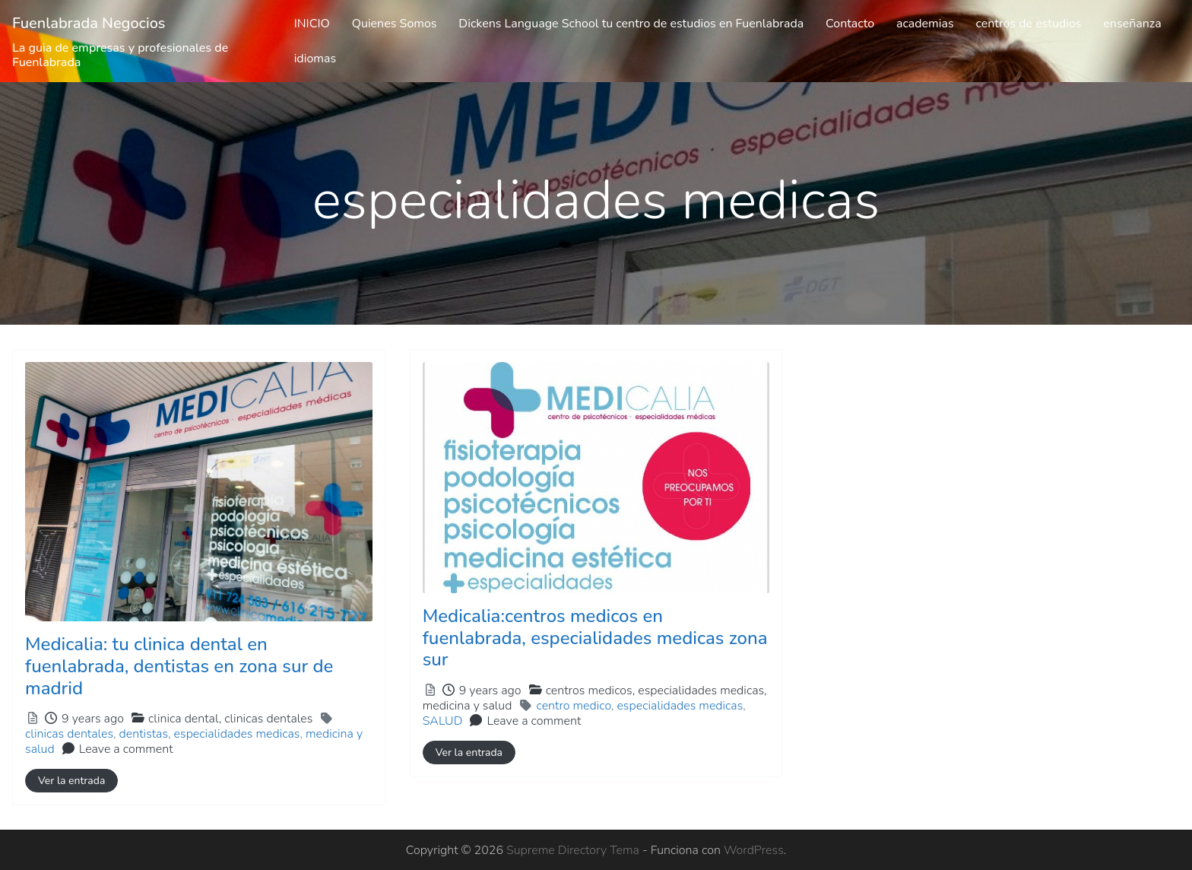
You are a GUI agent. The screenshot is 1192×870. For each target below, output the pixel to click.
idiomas (315, 58)
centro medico (573, 705)
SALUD (443, 721)
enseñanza (1132, 23)
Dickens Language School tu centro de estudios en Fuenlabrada (631, 23)
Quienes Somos (394, 23)
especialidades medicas (237, 734)
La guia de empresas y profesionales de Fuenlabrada (120, 55)
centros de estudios (1028, 23)
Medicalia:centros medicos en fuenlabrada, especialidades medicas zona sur (595, 638)
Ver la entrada (71, 780)
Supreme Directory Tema (574, 850)
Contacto (850, 23)
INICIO (312, 23)
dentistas (143, 734)
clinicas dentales (268, 718)
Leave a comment (126, 749)
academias (925, 23)
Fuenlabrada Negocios (89, 23)
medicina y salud (467, 705)
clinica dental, (230, 718)
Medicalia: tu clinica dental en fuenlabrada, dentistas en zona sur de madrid (179, 666)
